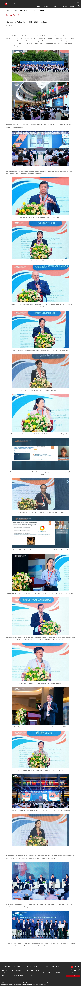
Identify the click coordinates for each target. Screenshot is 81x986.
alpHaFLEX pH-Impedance (18, 975)
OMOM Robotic (4, 972)
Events (65, 6)
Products (46, 6)
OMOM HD (4, 970)
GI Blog (48, 972)
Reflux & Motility (16, 966)
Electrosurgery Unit (31, 975)
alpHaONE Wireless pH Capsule (19, 972)
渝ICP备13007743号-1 (38, 982)
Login (73, 2)
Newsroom (14, 10)
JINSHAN (58, 970)
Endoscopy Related (32, 966)
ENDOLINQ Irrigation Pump (33, 970)
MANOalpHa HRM (16, 970)
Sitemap (46, 982)
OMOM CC (3, 975)
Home (38, 6)
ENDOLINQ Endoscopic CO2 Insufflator (36, 972)
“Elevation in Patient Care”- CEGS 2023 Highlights (31, 10)
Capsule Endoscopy (6, 966)
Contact (58, 972)
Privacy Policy (52, 982)
